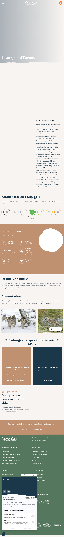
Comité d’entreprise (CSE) (11, 460)
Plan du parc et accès (39, 454)
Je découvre (47, 380)
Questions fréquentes (39, 451)
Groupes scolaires (8, 457)
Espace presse (37, 477)
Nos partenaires (37, 463)
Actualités (35, 460)
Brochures (35, 457)
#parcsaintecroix (39, 494)
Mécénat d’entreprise (9, 463)
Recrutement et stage (39, 480)
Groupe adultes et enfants (11, 454)
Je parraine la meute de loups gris (17, 380)
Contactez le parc (38, 474)
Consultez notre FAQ (10, 412)
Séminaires (5, 451)
